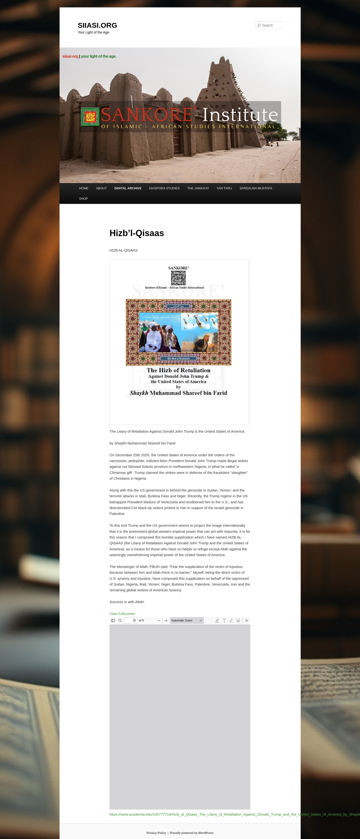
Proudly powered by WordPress (191, 833)
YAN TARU (224, 188)
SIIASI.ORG (97, 25)
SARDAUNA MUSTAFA (255, 188)
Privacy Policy (156, 833)
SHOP (83, 198)
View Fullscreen (122, 614)
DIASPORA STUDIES (164, 188)
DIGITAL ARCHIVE (127, 188)
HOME (83, 188)
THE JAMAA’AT (198, 188)
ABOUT (101, 188)
